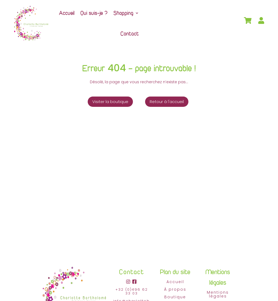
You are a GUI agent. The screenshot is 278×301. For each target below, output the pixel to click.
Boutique (175, 297)
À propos (175, 289)
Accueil (66, 12)
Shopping (123, 12)
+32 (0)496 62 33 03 (131, 291)
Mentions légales (218, 294)
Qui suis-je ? (93, 12)
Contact (129, 33)
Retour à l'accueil (167, 101)
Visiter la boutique (110, 101)
